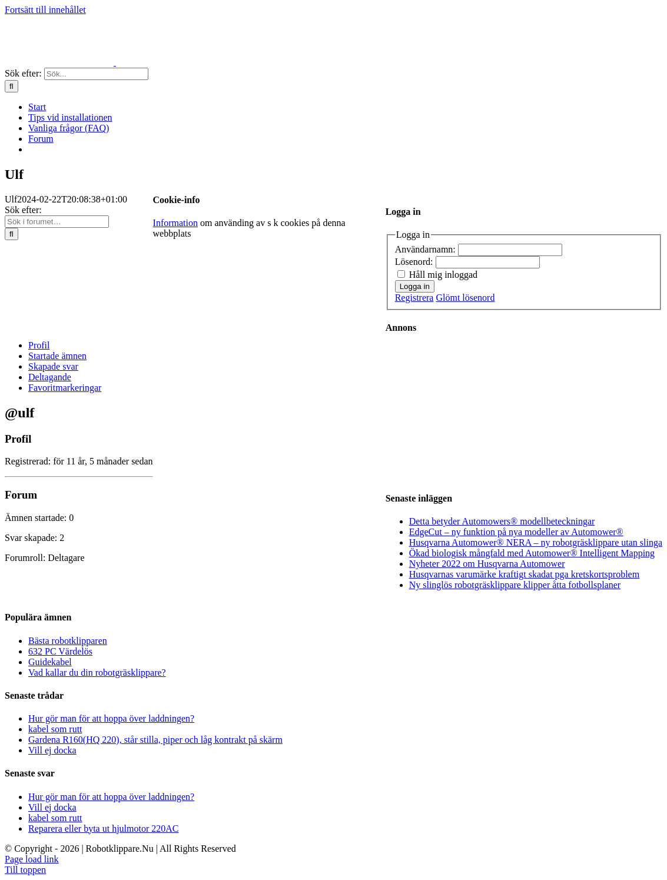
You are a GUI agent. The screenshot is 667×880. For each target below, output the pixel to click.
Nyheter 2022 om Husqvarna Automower (487, 564)
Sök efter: (23, 210)
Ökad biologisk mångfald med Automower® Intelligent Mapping (532, 553)
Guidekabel (50, 662)
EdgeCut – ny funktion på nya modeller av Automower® (516, 532)
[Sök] (11, 86)
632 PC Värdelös (60, 651)
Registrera (414, 298)
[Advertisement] (479, 412)
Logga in (415, 286)
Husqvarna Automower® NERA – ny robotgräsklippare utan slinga (535, 542)
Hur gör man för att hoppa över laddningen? (111, 718)
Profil (38, 345)
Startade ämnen (57, 356)
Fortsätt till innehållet (45, 10)
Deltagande (49, 377)
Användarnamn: (426, 249)
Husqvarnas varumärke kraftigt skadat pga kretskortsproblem (524, 574)
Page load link (32, 859)
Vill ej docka (52, 750)
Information (175, 223)
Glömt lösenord (465, 298)
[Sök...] (96, 74)
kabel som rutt (55, 729)
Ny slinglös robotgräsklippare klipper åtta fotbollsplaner (514, 585)
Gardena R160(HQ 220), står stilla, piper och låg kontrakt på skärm (155, 740)
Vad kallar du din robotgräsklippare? (97, 673)
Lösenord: (415, 262)
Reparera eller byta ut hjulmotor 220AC (103, 828)
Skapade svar (53, 366)
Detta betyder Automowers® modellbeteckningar (502, 521)
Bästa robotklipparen (67, 641)
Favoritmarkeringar (64, 388)
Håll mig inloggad (443, 275)
